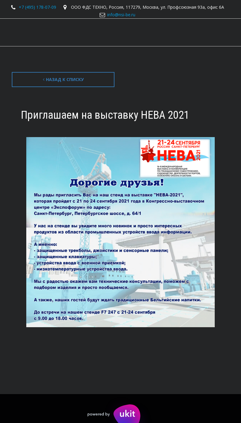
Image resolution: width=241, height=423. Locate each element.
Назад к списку (63, 79)
